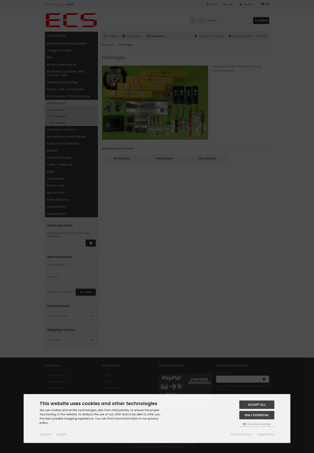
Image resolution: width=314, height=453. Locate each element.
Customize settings (257, 424)
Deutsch (45, 434)
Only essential (257, 415)
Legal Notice (265, 434)
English (61, 434)
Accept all (257, 404)
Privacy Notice (241, 434)
